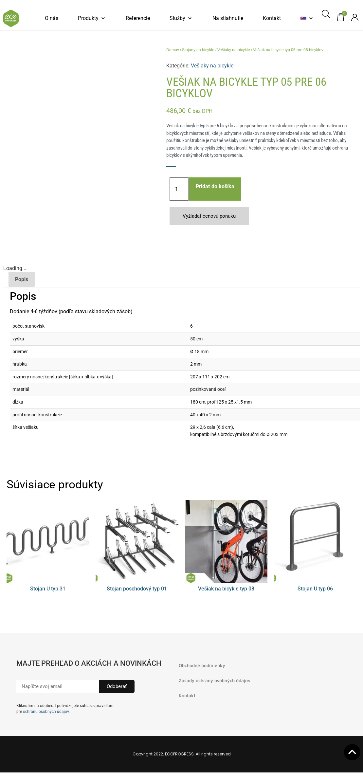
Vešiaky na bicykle (233, 49)
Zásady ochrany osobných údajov (214, 680)
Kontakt (187, 695)
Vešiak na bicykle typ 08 (226, 589)
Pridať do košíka (215, 186)
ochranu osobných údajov (46, 711)
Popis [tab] (21, 279)
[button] (92, 18)
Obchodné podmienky (202, 665)
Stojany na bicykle (198, 49)
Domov (172, 49)
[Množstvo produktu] (179, 189)
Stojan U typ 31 (47, 589)
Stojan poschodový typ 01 (137, 589)
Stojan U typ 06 (315, 589)
